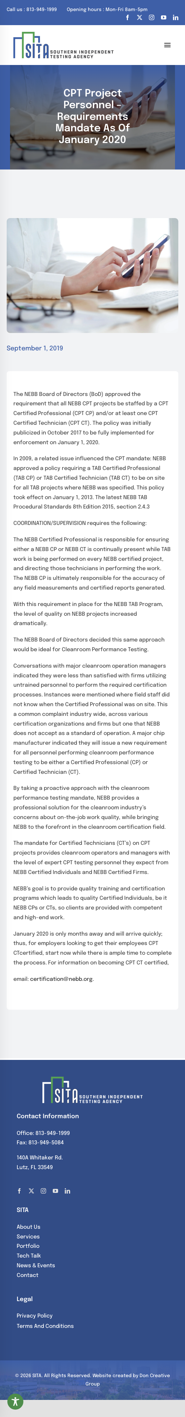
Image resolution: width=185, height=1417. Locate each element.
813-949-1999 (52, 1133)
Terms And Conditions (45, 1326)
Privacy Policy (35, 1316)
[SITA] (63, 34)
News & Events (36, 1266)
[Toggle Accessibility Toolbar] (15, 1401)
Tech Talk (29, 1256)
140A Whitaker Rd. (40, 1158)
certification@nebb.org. (62, 979)
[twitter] (139, 17)
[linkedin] (175, 17)
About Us (28, 1227)
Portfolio (28, 1246)
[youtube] (163, 17)
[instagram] (151, 17)
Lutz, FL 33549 (35, 1167)
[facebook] (127, 17)
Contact (27, 1275)
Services (28, 1237)
